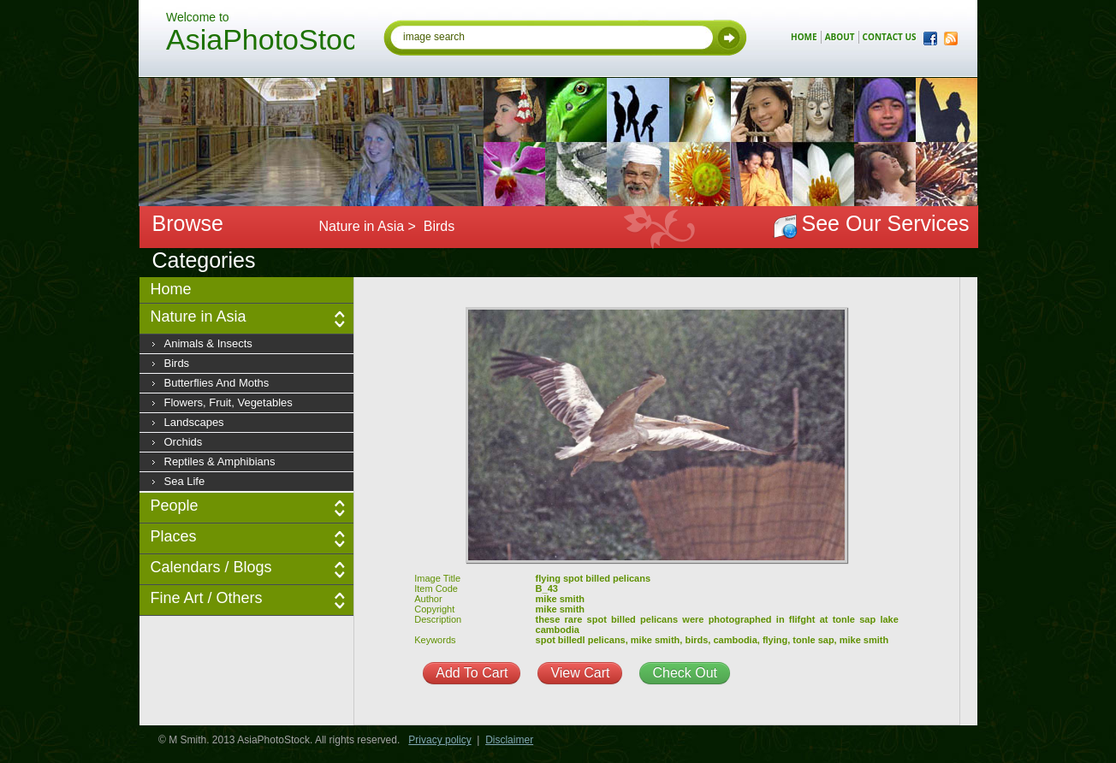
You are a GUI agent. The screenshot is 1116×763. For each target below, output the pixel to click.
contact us (890, 37)
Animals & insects (208, 343)
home (804, 37)
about (840, 37)
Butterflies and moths (217, 382)
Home (171, 289)
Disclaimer (509, 740)
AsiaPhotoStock (260, 42)
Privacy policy (439, 740)
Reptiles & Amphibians (220, 461)
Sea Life (184, 481)
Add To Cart (472, 672)
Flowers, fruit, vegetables (228, 402)
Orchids (183, 441)
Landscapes (194, 422)
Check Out (684, 672)
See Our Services (886, 223)
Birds (177, 363)
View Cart (579, 672)
